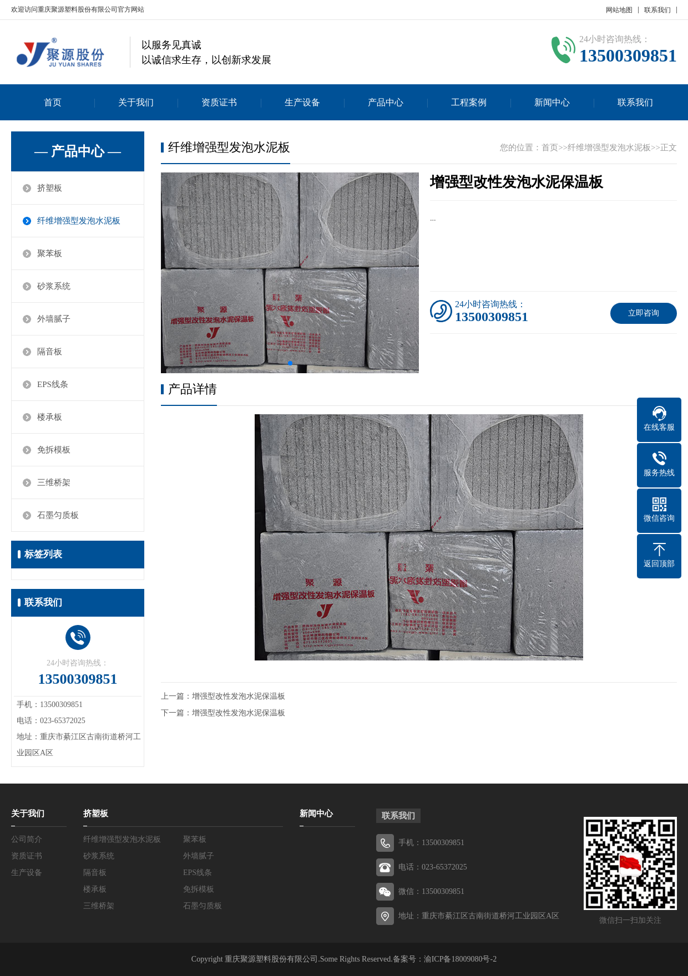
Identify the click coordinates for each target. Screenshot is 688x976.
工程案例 (469, 102)
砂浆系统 (53, 286)
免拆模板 (53, 449)
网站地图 (619, 10)
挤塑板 (49, 188)
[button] (290, 363)
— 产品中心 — (77, 151)
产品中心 (385, 102)
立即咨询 (643, 313)
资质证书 (219, 102)
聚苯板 (49, 253)
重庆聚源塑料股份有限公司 (271, 959)
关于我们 (136, 102)
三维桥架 (53, 482)
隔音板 (49, 351)
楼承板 (49, 417)
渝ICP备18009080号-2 (460, 959)
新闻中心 (552, 102)
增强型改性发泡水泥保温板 (238, 696)
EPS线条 (52, 384)
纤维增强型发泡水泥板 (78, 220)
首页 (53, 102)
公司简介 (26, 839)
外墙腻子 (53, 318)
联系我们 (657, 10)
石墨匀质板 (58, 515)
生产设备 (302, 102)
